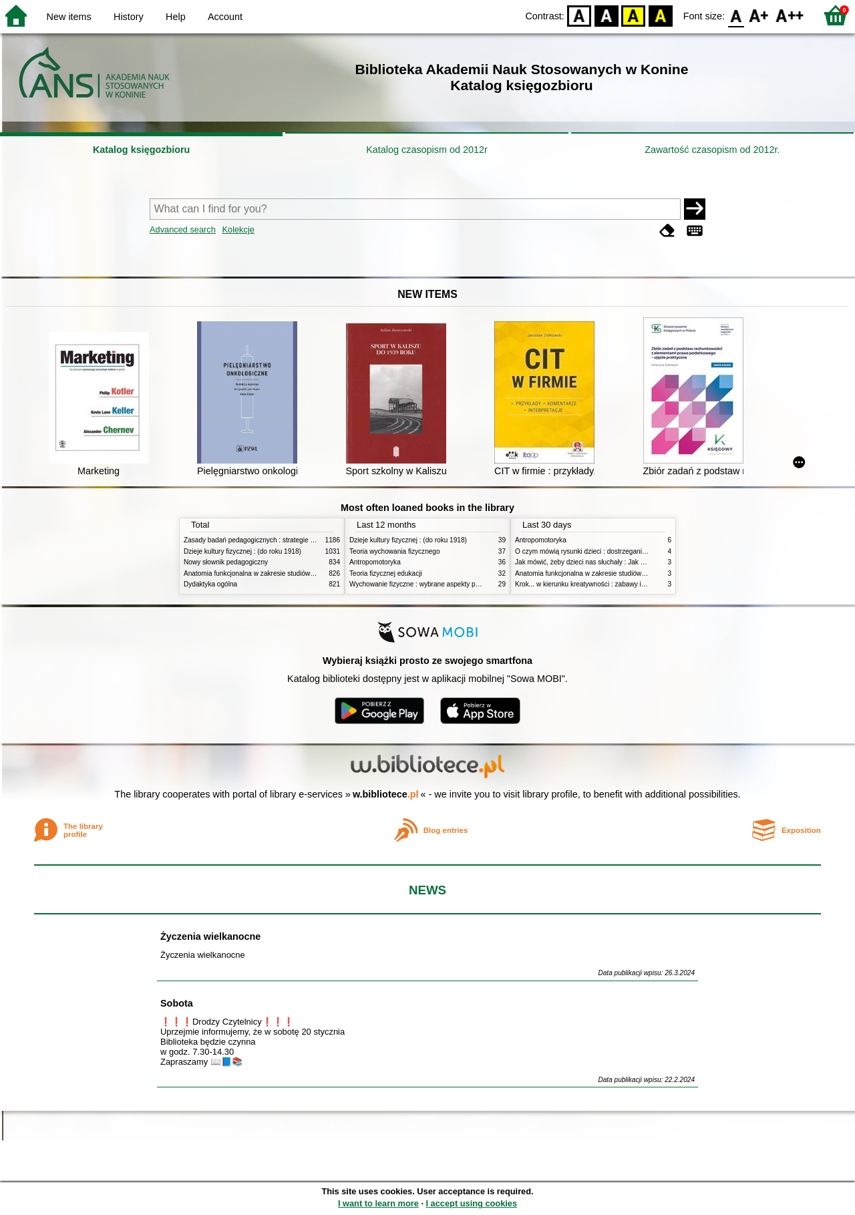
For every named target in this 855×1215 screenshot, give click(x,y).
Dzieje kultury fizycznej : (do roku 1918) (242, 551)
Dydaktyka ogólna (210, 584)
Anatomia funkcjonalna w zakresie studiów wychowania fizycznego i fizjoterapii (301, 573)
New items (69, 16)
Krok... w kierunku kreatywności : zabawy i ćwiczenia (593, 584)
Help (176, 16)
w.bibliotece (386, 794)
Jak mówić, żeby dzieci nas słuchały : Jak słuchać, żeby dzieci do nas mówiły (630, 562)
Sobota (176, 1003)
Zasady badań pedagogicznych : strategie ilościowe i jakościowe (279, 540)
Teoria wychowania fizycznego (394, 551)
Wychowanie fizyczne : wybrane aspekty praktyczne (426, 584)
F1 (759, 15)
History (129, 16)
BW (606, 15)
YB (634, 15)
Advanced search (183, 229)
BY (660, 15)
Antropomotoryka (375, 562)
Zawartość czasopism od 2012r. (712, 149)
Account (225, 16)
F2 (790, 15)
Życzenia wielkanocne (210, 936)
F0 (735, 15)
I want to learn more (378, 1203)
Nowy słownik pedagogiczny (226, 562)
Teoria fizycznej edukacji (385, 573)
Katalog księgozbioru (141, 149)
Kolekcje (238, 229)
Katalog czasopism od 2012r (427, 149)
